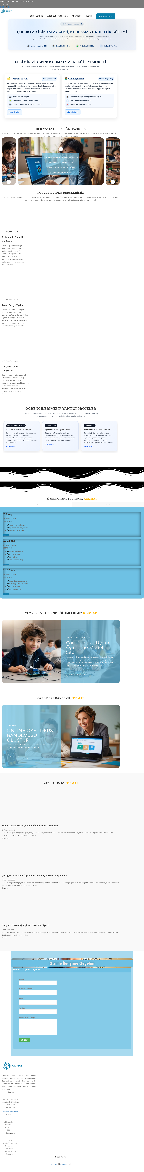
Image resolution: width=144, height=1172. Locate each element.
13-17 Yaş (5, 232)
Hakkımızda (8, 1122)
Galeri (7, 1127)
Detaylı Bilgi (14, 112)
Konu (38, 1000)
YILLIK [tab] (108, 504)
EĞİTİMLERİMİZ (36, 16)
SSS (8, 1130)
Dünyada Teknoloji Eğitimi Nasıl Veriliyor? (25, 925)
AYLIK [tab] (35, 504)
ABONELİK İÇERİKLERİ (56, 16)
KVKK (10, 1140)
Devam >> (6, 838)
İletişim (8, 1125)
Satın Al (6, 535)
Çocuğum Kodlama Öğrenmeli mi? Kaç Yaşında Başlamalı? (34, 875)
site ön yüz (13, 232)
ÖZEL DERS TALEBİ (17, 757)
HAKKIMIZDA (76, 16)
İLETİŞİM (89, 16)
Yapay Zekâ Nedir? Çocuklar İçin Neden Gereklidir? (30, 825)
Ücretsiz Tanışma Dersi (105, 16)
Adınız (38, 981)
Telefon (38, 1010)
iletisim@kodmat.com (10, 1112)
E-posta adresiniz (38, 990)
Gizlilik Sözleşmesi (9, 1143)
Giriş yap (6, 4)
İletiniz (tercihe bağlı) (38, 1026)
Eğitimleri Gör (72, 112)
